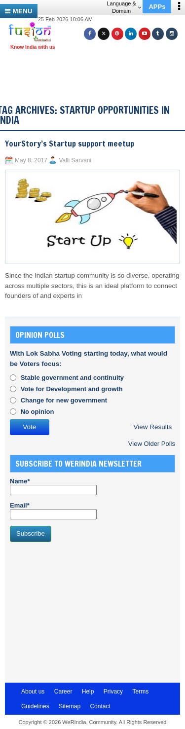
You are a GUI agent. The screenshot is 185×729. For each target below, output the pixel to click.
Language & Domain (124, 7)
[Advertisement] (96, 68)
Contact (100, 706)
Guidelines (35, 706)
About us (32, 691)
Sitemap (69, 706)
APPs (156, 6)
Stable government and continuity (72, 377)
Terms (140, 691)
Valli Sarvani (75, 160)
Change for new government (64, 400)
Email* (53, 510)
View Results (152, 427)
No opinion (37, 411)
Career (63, 691)
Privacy (113, 691)
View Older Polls (151, 443)
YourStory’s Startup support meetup (69, 143)
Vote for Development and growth (72, 389)
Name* (53, 486)
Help (88, 691)
